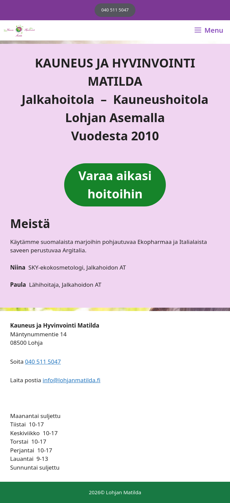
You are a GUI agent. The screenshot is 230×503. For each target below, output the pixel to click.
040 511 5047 (115, 10)
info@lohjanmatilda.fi (71, 380)
